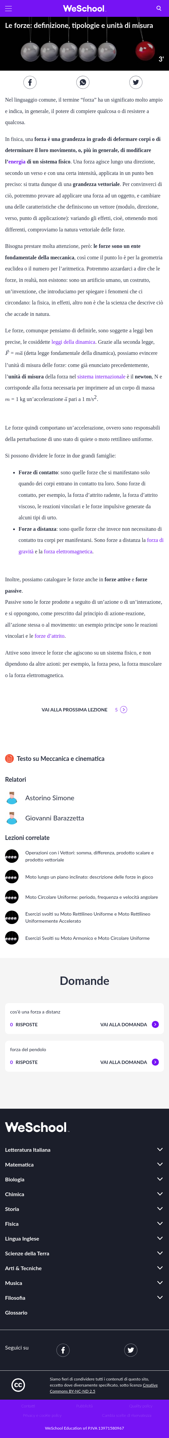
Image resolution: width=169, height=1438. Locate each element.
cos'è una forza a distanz (35, 1012)
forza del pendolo (28, 1049)
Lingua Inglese (22, 1238)
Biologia (14, 1179)
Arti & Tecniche (23, 1268)
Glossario (16, 1312)
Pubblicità (84, 1405)
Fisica (12, 1223)
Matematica (19, 1164)
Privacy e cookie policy (42, 1415)
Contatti (28, 1405)
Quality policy (140, 1405)
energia (17, 161)
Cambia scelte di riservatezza (126, 1415)
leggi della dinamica (73, 342)
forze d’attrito (49, 636)
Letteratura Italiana (28, 1149)
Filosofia (15, 1297)
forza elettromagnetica (68, 551)
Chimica (14, 1194)
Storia (12, 1209)
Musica (13, 1283)
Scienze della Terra (27, 1253)
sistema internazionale (101, 376)
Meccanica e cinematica (72, 758)
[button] (8, 8)
